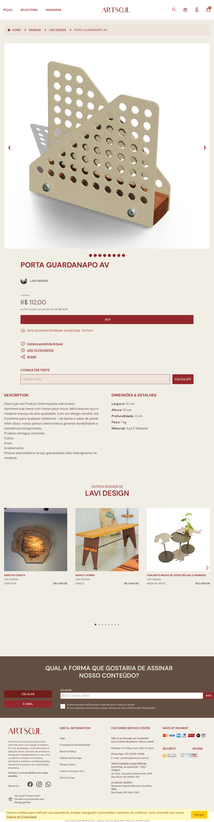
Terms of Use (67, 777)
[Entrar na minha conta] (196, 9)
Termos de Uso (116, 708)
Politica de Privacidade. (141, 708)
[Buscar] (173, 9)
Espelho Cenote (14, 575)
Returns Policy (68, 751)
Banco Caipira (85, 575)
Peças (7, 10)
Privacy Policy (68, 764)
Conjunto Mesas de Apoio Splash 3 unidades (176, 575)
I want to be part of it (72, 771)
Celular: (66, 690)
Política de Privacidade (22, 817)
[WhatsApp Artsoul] (48, 784)
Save (209, 695)
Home (14, 30)
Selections (29, 10)
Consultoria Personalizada (75, 745)
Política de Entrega (71, 758)
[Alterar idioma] (194, 755)
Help (62, 738)
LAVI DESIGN (57, 30)
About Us (13, 786)
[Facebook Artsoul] (30, 784)
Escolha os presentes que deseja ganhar (29, 800)
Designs (35, 30)
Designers (53, 10)
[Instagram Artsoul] (39, 784)
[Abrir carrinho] (208, 9)
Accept (199, 814)
